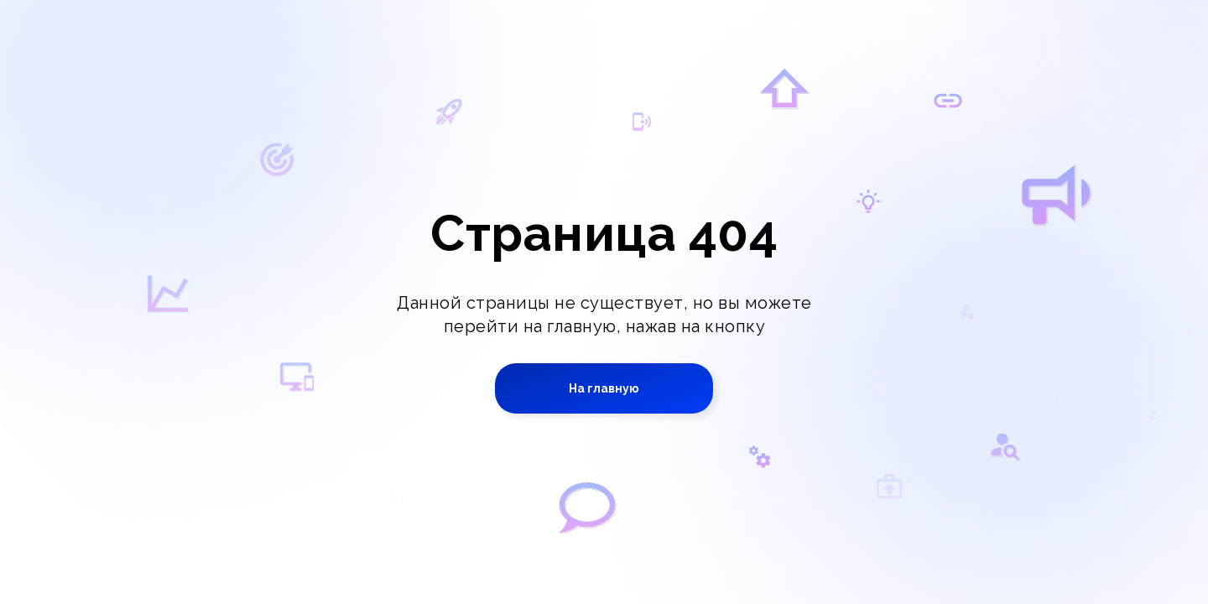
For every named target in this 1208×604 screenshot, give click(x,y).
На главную (604, 388)
